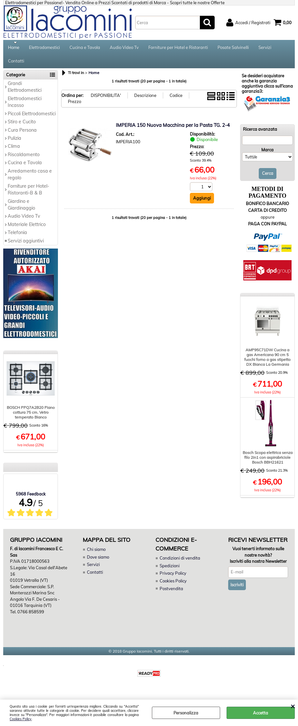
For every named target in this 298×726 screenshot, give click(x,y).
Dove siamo (98, 561)
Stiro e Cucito (22, 126)
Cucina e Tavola (85, 48)
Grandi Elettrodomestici (25, 91)
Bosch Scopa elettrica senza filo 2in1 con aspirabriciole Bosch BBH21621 (268, 461)
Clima (14, 151)
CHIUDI (293, 706)
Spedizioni (170, 569)
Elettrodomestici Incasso (25, 106)
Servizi (264, 48)
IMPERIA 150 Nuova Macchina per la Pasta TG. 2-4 (173, 129)
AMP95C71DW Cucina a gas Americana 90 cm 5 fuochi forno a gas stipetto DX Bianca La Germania (267, 361)
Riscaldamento (24, 159)
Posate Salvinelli (233, 48)
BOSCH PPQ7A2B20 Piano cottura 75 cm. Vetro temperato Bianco (31, 416)
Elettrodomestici (44, 48)
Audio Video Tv (124, 48)
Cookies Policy (21, 719)
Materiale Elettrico (27, 228)
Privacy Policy (173, 577)
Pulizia (14, 142)
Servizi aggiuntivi (26, 245)
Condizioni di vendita (180, 562)
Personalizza (185, 712)
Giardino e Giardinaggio (21, 209)
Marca (267, 154)
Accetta (260, 712)
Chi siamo (96, 553)
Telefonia (17, 237)
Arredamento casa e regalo (30, 178)
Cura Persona (22, 134)
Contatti (16, 64)
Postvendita (171, 592)
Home (13, 48)
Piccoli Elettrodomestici (32, 118)
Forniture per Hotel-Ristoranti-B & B (28, 193)
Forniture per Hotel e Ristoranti (178, 48)
